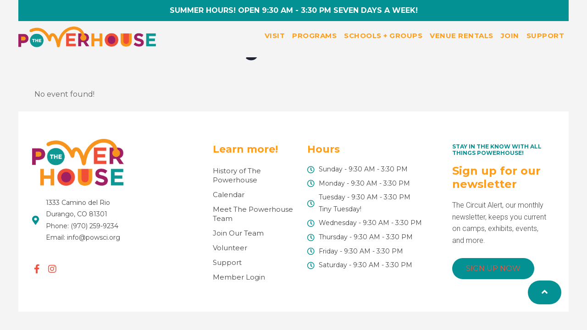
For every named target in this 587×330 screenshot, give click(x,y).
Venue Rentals (461, 35)
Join (510, 35)
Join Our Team (238, 233)
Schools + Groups (383, 35)
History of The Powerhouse (237, 175)
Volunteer (230, 247)
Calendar (228, 194)
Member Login (239, 277)
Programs (314, 35)
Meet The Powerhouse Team (253, 214)
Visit (275, 35)
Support (545, 35)
